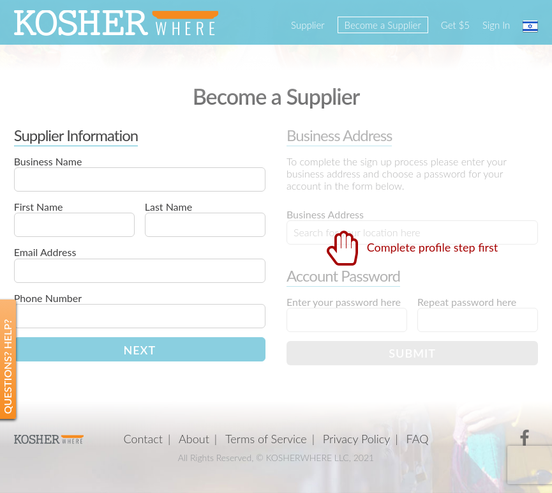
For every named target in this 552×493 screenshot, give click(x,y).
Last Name (168, 207)
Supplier (307, 25)
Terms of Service (266, 438)
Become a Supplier (383, 25)
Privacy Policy (357, 438)
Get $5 (455, 25)
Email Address (45, 252)
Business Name (48, 161)
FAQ (418, 438)
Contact (143, 438)
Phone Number (48, 298)
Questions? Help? (7, 366)
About (194, 438)
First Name (38, 207)
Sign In (496, 25)
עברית (530, 26)
